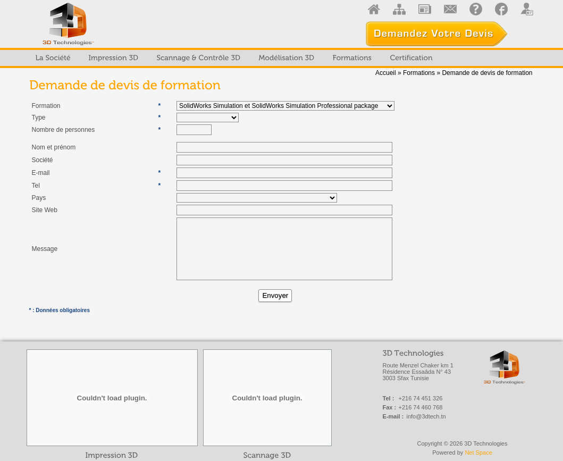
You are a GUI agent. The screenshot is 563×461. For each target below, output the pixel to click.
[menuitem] (53, 58)
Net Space (478, 452)
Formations (419, 73)
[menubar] (234, 58)
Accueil (385, 73)
